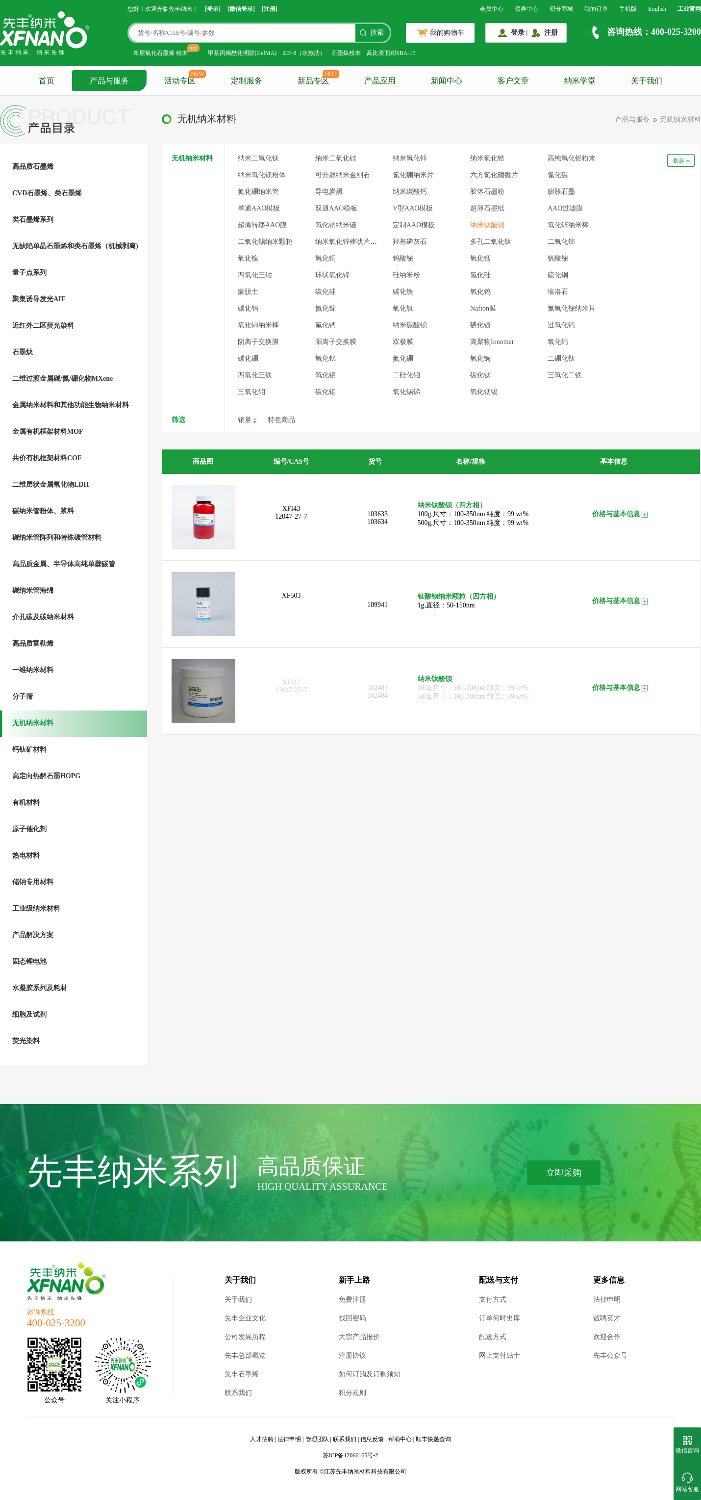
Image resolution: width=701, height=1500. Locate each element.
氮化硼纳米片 (413, 175)
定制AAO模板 (414, 225)
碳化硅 (325, 291)
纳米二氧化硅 (335, 158)
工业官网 (689, 8)
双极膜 (403, 341)
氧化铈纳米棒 (258, 325)
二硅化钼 (406, 375)
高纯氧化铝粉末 (572, 158)
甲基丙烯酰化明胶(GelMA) (242, 53)
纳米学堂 (580, 81)
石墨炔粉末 (346, 53)
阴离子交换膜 (258, 341)
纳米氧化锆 (487, 158)
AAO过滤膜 (565, 208)
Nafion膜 (483, 308)
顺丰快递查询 (433, 1439)
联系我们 (238, 1392)
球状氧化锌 (332, 275)
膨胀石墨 (561, 191)
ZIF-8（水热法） (303, 53)
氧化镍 (248, 258)
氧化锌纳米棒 (568, 225)
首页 (46, 81)
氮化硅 (480, 275)
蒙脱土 (248, 291)
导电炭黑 (329, 191)
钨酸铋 (403, 258)
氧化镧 (480, 358)
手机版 (628, 8)
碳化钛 (480, 375)
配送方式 (492, 1337)
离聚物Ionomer (492, 341)
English (657, 8)
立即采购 (563, 1173)
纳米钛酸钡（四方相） (452, 505)
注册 (551, 32)
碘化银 (480, 325)
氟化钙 (325, 325)
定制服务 (246, 81)
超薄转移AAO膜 (262, 225)
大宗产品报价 (359, 1337)
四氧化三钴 (255, 275)
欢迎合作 (607, 1337)
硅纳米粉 (406, 275)
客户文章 (513, 81)
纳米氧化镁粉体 (262, 175)
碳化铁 (403, 291)
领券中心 (526, 8)
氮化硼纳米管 (258, 191)
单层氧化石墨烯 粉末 (160, 53)
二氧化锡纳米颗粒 (265, 241)
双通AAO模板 (336, 208)
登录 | (519, 32)
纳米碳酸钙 (410, 191)
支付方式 (492, 1299)
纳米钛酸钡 (487, 225)
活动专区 (180, 81)
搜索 (377, 32)
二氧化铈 (561, 241)
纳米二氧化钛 (258, 158)
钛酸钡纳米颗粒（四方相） (459, 596)
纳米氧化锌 (410, 158)
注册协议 (352, 1355)
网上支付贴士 (499, 1355)
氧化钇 (325, 358)
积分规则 (352, 1392)
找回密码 (352, 1318)
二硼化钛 (561, 358)
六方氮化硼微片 (494, 175)
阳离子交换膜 (335, 341)
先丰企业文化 (245, 1318)
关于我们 (646, 81)
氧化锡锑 (406, 391)
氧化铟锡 (484, 391)
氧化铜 (325, 258)
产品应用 (380, 81)
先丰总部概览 (245, 1355)
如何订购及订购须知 (370, 1374)
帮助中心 (400, 1439)
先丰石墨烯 (242, 1374)
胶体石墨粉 (487, 191)
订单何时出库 (499, 1318)
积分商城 (561, 8)
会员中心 (491, 8)
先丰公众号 (610, 1355)
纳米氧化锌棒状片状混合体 (356, 241)
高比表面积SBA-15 (391, 53)
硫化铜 (558, 275)
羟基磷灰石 (410, 241)
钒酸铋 (558, 258)
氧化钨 (480, 291)
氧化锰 (480, 258)
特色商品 (281, 419)
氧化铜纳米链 (335, 225)
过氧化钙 (561, 325)
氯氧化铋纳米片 (572, 308)
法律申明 (607, 1299)
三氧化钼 (251, 391)
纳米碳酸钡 (410, 325)
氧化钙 (558, 341)
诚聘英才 (607, 1318)
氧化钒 (403, 308)
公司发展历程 (245, 1337)
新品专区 (313, 81)
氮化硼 (403, 358)
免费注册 (352, 1299)
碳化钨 (248, 308)
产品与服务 (109, 81)
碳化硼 (248, 358)
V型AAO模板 (413, 208)
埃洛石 (558, 291)
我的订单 (596, 8)
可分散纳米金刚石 (342, 175)
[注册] (269, 8)
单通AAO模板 (259, 208)
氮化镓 (325, 308)
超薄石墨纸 (487, 208)
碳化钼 (325, 391)
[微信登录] (241, 8)
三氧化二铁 (565, 375)
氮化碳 (558, 175)
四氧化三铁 (255, 375)
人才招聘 (262, 1439)
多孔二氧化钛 (490, 241)
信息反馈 (372, 1439)
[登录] (213, 8)
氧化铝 (325, 375)
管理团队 (317, 1439)
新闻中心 (446, 81)
